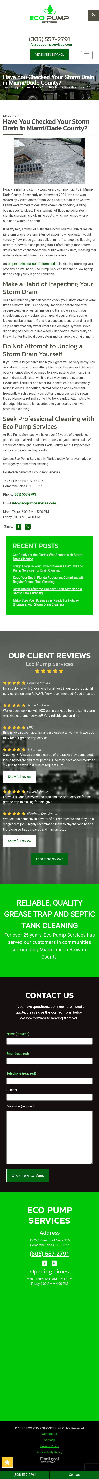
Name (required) (17, 1034)
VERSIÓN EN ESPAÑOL (49, 54)
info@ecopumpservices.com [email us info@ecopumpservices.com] (49, 44)
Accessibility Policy (49, 1452)
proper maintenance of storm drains (33, 264)
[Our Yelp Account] (54, 1266)
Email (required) (17, 1054)
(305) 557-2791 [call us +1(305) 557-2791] (49, 39)
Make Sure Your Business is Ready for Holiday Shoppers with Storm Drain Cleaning (46, 603)
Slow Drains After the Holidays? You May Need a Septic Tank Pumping (47, 591)
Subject (11, 1090)
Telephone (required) (21, 1073)
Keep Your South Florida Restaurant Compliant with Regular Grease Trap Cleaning (48, 580)
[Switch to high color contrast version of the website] (93, 15)
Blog (15, 88)
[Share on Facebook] (18, 528)
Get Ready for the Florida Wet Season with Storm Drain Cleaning (47, 557)
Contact (74, 1475)
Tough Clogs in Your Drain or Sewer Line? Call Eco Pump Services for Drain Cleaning (48, 568)
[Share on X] (28, 528)
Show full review (19, 777)
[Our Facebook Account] (45, 1266)
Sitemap (49, 1440)
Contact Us (49, 1434)
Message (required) (20, 1106)
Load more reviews (49, 859)
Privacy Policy (49, 1446)
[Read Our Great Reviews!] (7, 1462)
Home (6, 88)
